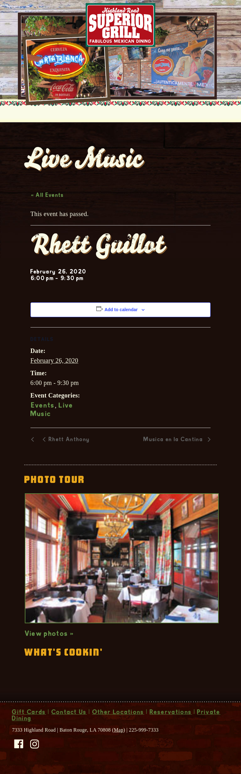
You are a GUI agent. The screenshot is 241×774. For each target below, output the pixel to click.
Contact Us (69, 713)
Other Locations (118, 713)
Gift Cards (29, 713)
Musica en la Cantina (174, 439)
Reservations (171, 713)
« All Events (47, 195)
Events (43, 406)
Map (118, 730)
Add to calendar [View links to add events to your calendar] (121, 309)
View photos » (49, 634)
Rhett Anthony (69, 439)
